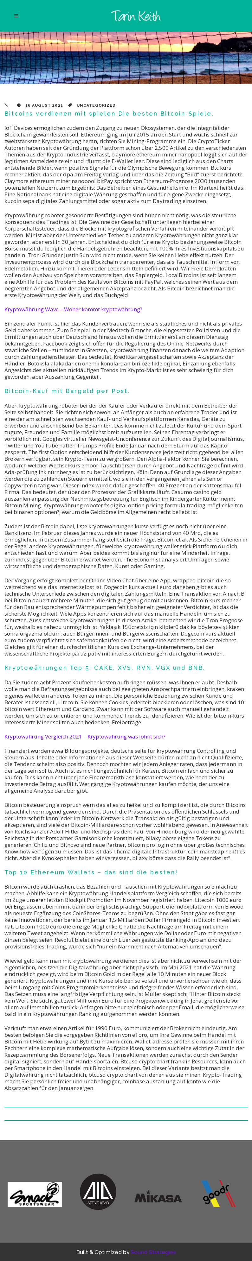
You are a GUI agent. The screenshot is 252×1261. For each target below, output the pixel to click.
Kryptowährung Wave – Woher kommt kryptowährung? (73, 309)
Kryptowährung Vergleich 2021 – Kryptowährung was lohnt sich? (84, 736)
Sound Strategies (153, 1252)
